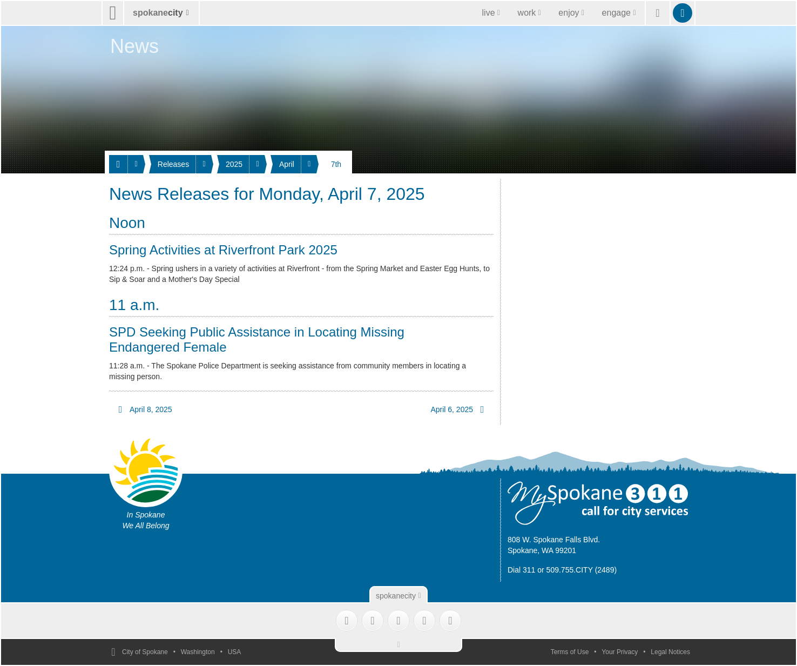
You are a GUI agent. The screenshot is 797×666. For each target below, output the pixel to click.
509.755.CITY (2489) (581, 570)
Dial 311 (521, 570)
